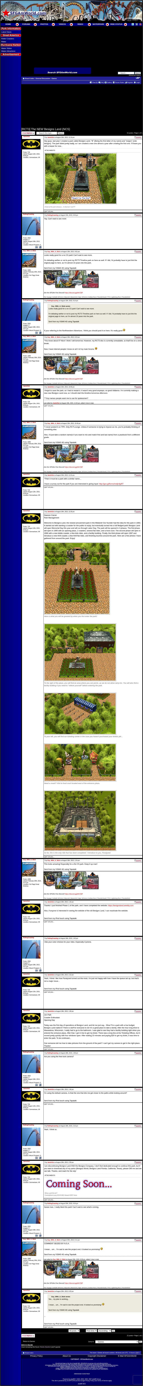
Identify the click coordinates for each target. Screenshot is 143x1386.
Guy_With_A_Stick (53, 251)
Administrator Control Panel (82, 1374)
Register (130, 82)
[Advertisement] (10, 108)
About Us (67, 1356)
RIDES (80, 24)
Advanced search (135, 75)
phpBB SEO (82, 1384)
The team (93, 1353)
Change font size (138, 78)
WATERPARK (98, 24)
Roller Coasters (7, 39)
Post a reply (28, 133)
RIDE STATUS (116, 24)
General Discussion (43, 78)
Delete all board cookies (106, 1353)
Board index (29, 78)
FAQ (102, 82)
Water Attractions (8, 51)
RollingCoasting (52, 215)
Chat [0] (95, 82)
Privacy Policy (36, 1356)
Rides (3, 42)
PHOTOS (44, 24)
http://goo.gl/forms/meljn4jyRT (111, 484)
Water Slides (6, 48)
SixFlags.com (112, 1366)
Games (54, 78)
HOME (8, 24)
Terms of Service (102, 1380)
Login (138, 82)
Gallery (109, 82)
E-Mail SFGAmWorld (127, 1356)
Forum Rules (119, 82)
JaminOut (50, 137)
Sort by (88, 1331)
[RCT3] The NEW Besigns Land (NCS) (45, 129)
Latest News (6, 32)
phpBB (73, 1379)
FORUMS (26, 24)
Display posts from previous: (64, 1331)
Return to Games (29, 1341)
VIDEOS (62, 24)
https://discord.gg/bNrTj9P (74, 293)
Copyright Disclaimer (97, 1356)
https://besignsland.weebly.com (120, 905)
